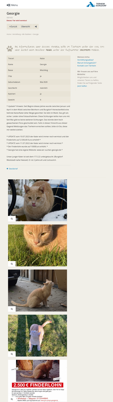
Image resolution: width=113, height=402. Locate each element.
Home (9, 34)
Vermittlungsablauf (85, 60)
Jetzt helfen (82, 86)
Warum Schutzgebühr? (86, 63)
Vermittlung (16, 34)
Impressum (36, 393)
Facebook (101, 393)
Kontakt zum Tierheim (86, 66)
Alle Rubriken (26, 34)
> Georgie (35, 34)
